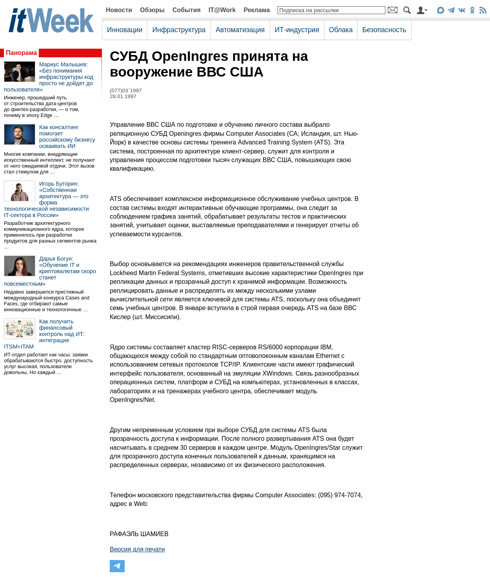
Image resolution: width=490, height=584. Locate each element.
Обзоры (152, 10)
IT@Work (222, 10)
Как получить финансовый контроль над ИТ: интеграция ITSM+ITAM (44, 334)
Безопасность (384, 30)
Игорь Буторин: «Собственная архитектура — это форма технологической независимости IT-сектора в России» (46, 199)
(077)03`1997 (126, 90)
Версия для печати (137, 549)
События (186, 10)
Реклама (256, 10)
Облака (341, 30)
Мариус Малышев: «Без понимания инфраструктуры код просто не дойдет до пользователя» (48, 77)
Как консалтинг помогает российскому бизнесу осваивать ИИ (67, 136)
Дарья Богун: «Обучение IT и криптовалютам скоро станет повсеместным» (50, 271)
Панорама (21, 52)
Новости (119, 10)
